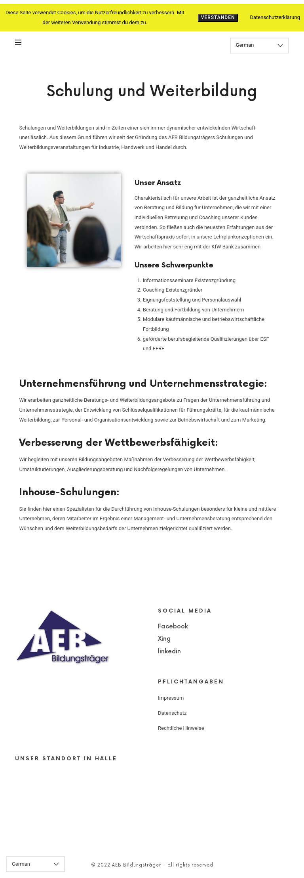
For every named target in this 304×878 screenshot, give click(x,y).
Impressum (171, 698)
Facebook (173, 626)
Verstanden (218, 17)
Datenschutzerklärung (275, 17)
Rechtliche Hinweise (181, 728)
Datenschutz (172, 713)
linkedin (169, 651)
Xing (164, 639)
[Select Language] (259, 45)
